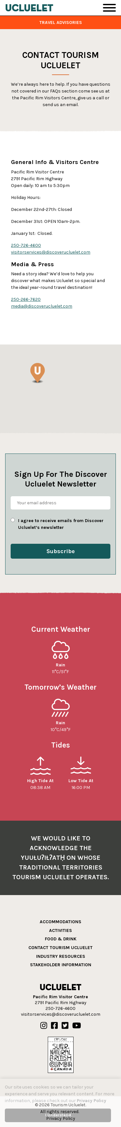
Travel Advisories (60, 22)
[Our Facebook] (54, 1025)
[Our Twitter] (65, 1025)
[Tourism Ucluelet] (29, 8)
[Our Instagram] (43, 1025)
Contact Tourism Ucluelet (60, 947)
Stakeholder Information (60, 965)
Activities (60, 930)
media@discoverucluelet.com (41, 306)
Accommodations (60, 922)
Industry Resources (60, 956)
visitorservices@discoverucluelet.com (50, 252)
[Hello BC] (61, 1054)
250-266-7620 (26, 299)
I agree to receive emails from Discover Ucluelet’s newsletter (61, 524)
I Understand (58, 1114)
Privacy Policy (91, 1100)
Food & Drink (60, 939)
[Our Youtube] (76, 1025)
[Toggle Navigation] (109, 8)
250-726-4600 (26, 245)
